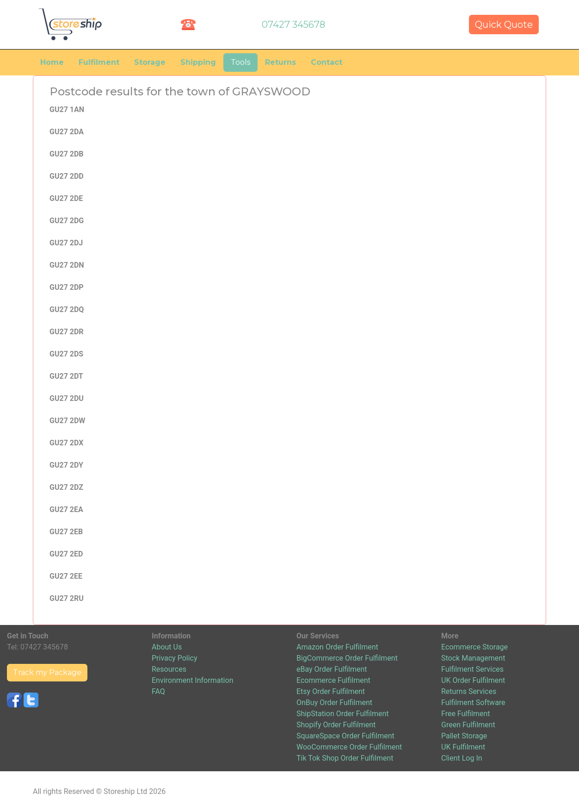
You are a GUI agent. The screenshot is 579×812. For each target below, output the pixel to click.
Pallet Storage (464, 735)
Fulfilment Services (472, 669)
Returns (280, 62)
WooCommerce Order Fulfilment (349, 747)
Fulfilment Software (473, 702)
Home (52, 62)
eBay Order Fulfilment (331, 669)
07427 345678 (293, 24)
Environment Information (192, 680)
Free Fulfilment (465, 713)
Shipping (198, 62)
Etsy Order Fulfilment (330, 691)
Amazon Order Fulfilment (337, 647)
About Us (167, 647)
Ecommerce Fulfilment (333, 680)
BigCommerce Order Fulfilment (347, 658)
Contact (326, 62)
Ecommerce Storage (474, 647)
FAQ (158, 691)
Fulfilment (99, 62)
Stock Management (473, 658)
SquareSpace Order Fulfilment (345, 735)
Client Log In (461, 758)
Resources (169, 669)
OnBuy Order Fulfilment (334, 702)
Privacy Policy (174, 658)
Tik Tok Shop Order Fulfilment (344, 758)
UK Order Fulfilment (473, 680)
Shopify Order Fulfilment (336, 724)
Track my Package (47, 672)
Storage (150, 62)
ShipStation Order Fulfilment (342, 713)
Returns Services (468, 691)
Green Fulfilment (468, 724)
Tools (240, 62)
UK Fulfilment (463, 747)
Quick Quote (504, 24)
